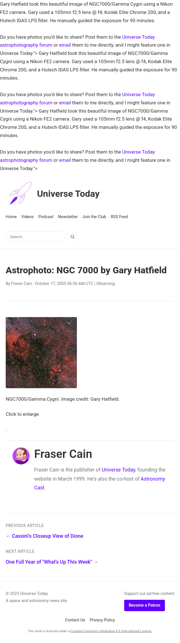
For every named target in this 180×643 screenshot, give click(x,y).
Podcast (46, 216)
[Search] (73, 236)
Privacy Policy (102, 620)
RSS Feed (119, 216)
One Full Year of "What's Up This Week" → (52, 562)
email (65, 45)
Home (11, 216)
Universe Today (53, 193)
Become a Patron (144, 605)
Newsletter (68, 216)
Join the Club (94, 216)
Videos (27, 216)
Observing (105, 283)
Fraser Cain (21, 283)
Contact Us (75, 620)
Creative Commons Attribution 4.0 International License (111, 631)
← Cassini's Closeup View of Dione (44, 536)
